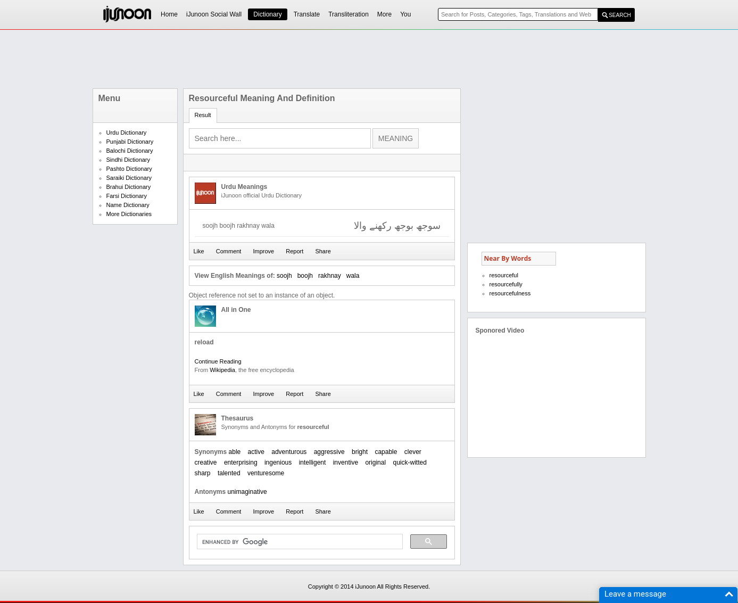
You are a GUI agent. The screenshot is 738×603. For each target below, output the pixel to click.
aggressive (329, 452)
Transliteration (348, 14)
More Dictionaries (129, 214)
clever (412, 452)
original (375, 462)
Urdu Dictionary (126, 132)
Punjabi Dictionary (130, 141)
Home (169, 14)
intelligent (312, 462)
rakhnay (329, 275)
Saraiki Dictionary (129, 178)
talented (229, 473)
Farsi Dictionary (126, 196)
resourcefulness (510, 293)
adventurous (288, 452)
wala (353, 275)
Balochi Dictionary (129, 150)
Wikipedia (222, 370)
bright (360, 452)
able (235, 452)
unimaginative (247, 491)
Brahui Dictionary (128, 187)
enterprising (241, 462)
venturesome (265, 473)
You (405, 14)
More (384, 14)
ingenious (278, 462)
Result (203, 115)
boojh (305, 275)
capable (386, 452)
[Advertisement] (369, 59)
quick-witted (409, 462)
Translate (307, 14)
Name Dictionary (128, 205)
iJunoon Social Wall (214, 14)
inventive (345, 462)
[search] (298, 542)
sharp (203, 473)
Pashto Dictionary (129, 169)
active (256, 452)
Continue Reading (218, 361)
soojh (284, 275)
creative (206, 462)
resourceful (504, 275)
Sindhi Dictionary (128, 159)
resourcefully (506, 284)
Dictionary (267, 14)
